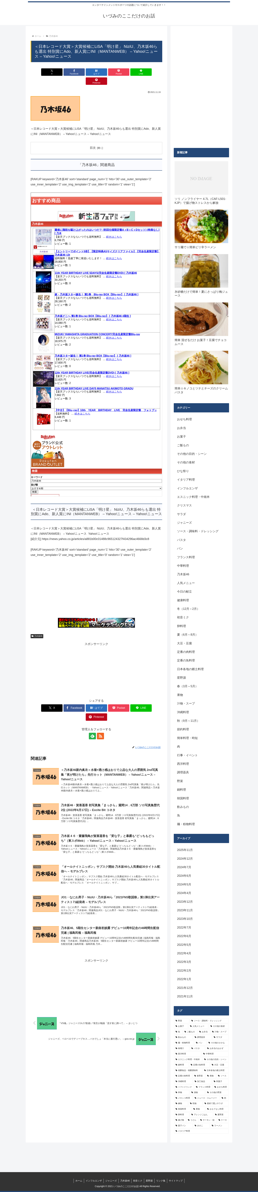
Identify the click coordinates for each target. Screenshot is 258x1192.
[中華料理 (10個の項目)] (215, 1053)
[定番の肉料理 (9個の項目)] (183, 1075)
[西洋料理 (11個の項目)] (187, 1053)
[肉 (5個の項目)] (224, 1098)
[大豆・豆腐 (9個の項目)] (219, 1064)
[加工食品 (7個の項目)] (202, 1081)
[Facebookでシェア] (63, 72)
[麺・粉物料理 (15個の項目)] (184, 1042)
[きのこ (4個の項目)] (201, 1125)
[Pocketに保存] (107, 72)
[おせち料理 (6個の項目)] (221, 1087)
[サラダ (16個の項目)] (220, 1037)
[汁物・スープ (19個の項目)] (220, 1031)
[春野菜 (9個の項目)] (199, 1075)
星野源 (149, 1180)
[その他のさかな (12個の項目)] (218, 1042)
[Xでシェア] (41, 72)
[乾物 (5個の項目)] (195, 1103)
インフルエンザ (94, 1180)
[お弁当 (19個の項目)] (204, 1031)
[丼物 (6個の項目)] (181, 1092)
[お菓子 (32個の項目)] (181, 1026)
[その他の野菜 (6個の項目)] (217, 1092)
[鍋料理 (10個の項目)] (181, 1064)
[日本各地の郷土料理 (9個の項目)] (216, 1070)
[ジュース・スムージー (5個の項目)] (206, 1098)
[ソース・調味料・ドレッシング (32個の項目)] (209, 1020)
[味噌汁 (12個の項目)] (181, 1048)
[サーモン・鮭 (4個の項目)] (207, 1120)
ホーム (78, 1180)
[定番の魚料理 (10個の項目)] (199, 1064)
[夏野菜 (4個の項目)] (221, 1114)
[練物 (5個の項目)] (181, 1103)
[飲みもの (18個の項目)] (183, 1037)
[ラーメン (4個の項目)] (219, 1125)
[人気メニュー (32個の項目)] (198, 1026)
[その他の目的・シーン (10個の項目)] (216, 1059)
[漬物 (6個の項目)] (197, 1092)
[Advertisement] (96, 581)
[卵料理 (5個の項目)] (181, 1114)
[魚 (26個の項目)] (178, 1031)
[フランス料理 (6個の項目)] (203, 1087)
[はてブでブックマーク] (85, 72)
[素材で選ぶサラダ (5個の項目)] (216, 1103)
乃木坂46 (37, 627)
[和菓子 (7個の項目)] (220, 1081)
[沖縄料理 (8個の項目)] (183, 1081)
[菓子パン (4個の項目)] (183, 1125)
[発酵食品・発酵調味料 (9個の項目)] (188, 1070)
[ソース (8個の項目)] (223, 1075)
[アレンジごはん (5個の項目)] (201, 1114)
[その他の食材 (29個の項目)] (219, 1026)
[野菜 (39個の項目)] (181, 1020)
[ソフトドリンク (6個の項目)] (184, 1087)
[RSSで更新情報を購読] (100, 718)
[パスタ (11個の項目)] (197, 1048)
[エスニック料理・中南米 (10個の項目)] (188, 1059)
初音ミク (137, 1180)
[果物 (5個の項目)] (198, 1109)
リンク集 (160, 1180)
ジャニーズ (111, 1180)
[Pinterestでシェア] (151, 72)
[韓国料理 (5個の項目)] (182, 1109)
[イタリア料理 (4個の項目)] (201, 1131)
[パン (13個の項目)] (200, 1042)
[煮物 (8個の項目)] (211, 1075)
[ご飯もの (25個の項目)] (190, 1031)
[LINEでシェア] (129, 72)
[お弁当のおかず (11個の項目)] (217, 1048)
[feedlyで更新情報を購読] (92, 718)
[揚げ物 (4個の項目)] (180, 1120)
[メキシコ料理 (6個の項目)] (183, 1098)
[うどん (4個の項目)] (192, 1120)
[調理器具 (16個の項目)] (202, 1037)
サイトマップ (176, 1180)
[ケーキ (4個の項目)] (223, 1120)
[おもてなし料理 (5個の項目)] (217, 1109)
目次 (93, 138)
